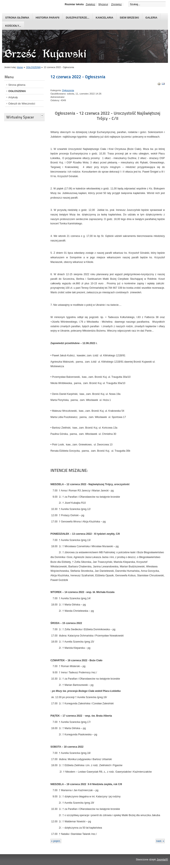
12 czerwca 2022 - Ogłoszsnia (78, 76)
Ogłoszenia (68, 90)
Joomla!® (162, 859)
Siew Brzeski (129, 17)
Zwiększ (90, 4)
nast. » (160, 841)
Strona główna (17, 17)
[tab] (43, 115)
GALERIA (151, 17)
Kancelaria (104, 17)
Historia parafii (47, 17)
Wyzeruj (103, 4)
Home (20, 67)
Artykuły (13, 97)
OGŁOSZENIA (33, 67)
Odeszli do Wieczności (21, 103)
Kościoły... (13, 25)
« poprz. (56, 841)
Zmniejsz (116, 4)
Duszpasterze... (77, 17)
